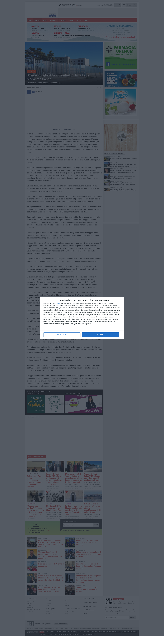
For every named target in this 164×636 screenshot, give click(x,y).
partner (58, 303)
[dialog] (82, 318)
